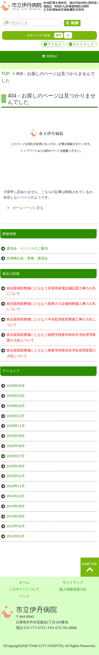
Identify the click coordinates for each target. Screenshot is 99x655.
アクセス (54, 44)
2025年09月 (16, 436)
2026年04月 (16, 386)
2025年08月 (16, 446)
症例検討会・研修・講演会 (27, 258)
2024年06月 (16, 516)
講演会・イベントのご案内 (27, 248)
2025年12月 (16, 416)
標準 (59, 35)
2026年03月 (16, 396)
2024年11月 (16, 486)
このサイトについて (24, 589)
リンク (24, 596)
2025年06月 (16, 466)
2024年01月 (16, 536)
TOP (5, 73)
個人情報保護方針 (73, 589)
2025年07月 (16, 456)
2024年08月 (16, 506)
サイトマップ (83, 44)
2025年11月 (16, 426)
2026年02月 (16, 406)
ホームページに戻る (27, 208)
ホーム (24, 582)
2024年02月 (16, 526)
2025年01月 (16, 476)
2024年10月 (16, 496)
